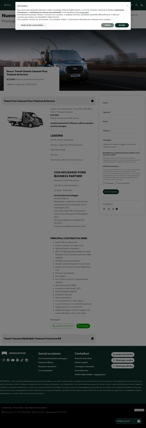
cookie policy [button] (84, 12)
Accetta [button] (122, 25)
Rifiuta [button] (107, 25)
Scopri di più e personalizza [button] (32, 25)
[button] (128, 6)
